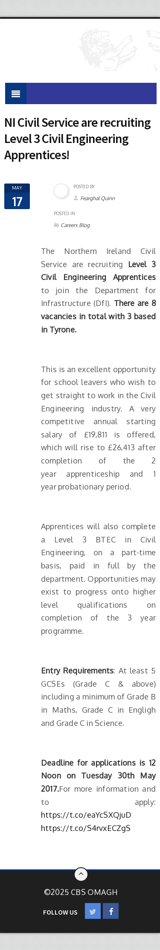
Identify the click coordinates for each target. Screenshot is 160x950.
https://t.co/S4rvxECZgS (86, 828)
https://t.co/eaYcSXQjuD (86, 814)
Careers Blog (75, 225)
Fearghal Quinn (97, 198)
